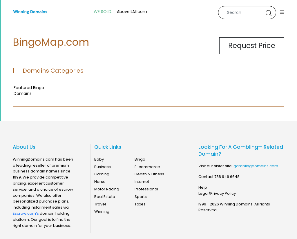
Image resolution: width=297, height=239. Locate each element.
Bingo (140, 159)
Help (202, 187)
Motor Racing (106, 189)
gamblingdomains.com (255, 166)
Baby (99, 159)
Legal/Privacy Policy (217, 193)
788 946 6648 (227, 176)
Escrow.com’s (26, 213)
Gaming (101, 174)
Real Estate (104, 196)
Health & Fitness (149, 174)
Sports (141, 196)
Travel (100, 204)
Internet (142, 181)
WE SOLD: (103, 11)
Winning (101, 211)
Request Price (251, 45)
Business (102, 167)
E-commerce (147, 167)
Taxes (140, 204)
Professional (146, 189)
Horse (100, 181)
